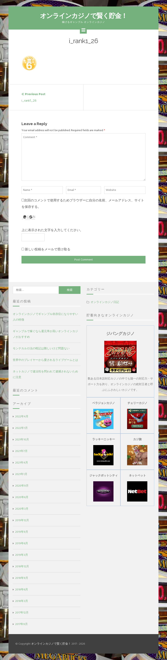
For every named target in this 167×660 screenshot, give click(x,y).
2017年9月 (21, 624)
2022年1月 (21, 428)
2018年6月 (21, 589)
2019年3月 (21, 555)
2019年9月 (21, 531)
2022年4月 (21, 416)
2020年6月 (21, 497)
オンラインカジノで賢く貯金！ (83, 15)
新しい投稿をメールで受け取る (47, 249)
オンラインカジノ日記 (105, 302)
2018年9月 (21, 578)
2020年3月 (21, 508)
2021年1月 (21, 474)
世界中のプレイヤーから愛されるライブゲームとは (45, 360)
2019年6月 (21, 543)
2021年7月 (21, 451)
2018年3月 (21, 601)
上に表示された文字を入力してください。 (52, 230)
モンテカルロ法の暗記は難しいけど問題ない (41, 348)
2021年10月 (22, 439)
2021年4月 (21, 462)
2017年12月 (22, 612)
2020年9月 (22, 485)
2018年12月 (22, 566)
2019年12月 (22, 520)
